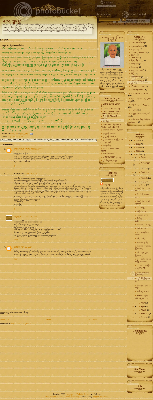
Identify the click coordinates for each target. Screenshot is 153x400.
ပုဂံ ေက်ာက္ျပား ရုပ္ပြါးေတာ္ (143, 247)
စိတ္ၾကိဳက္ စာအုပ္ (137, 60)
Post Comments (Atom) (21, 324)
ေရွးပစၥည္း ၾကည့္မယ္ (140, 104)
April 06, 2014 (26, 247)
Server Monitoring (72, 397)
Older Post (92, 320)
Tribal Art (134, 58)
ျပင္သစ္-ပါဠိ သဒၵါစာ (109, 133)
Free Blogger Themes (54, 397)
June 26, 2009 (31, 217)
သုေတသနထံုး (142, 242)
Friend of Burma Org (111, 109)
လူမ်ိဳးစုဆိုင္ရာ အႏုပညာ (138, 86)
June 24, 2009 (31, 173)
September (145, 172)
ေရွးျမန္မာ (17, 217)
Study (133, 55)
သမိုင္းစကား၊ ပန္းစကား (16, 136)
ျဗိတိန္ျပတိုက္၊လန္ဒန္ (110, 160)
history (17, 247)
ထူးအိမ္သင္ (106, 121)
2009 (138, 155)
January (144, 317)
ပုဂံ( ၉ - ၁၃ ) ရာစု (136, 70)
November (145, 163)
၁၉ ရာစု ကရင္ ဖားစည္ (144, 224)
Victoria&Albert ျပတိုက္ (112, 157)
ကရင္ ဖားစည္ (141, 228)
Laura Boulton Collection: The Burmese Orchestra (111, 112)
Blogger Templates (100, 397)
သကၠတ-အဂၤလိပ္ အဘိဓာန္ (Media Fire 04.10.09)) (110, 125)
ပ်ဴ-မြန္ (132, 73)
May (143, 303)
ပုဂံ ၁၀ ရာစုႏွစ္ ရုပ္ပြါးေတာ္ (142, 273)
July (143, 181)
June (143, 185)
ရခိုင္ (132, 83)
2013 (138, 140)
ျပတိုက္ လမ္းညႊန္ (137, 80)
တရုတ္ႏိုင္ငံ (135, 64)
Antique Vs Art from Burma (109, 150)
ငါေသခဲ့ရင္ (140, 207)
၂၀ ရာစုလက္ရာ (135, 49)
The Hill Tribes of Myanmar (108, 117)
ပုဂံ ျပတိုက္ (107, 146)
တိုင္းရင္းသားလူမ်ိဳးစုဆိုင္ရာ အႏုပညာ (143, 260)
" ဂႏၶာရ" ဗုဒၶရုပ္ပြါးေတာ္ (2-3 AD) (143, 266)
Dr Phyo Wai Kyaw (22, 149)
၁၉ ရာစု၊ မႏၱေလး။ (137, 46)
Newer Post (5, 320)
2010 (138, 151)
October (144, 169)
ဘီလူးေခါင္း (141, 238)
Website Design (82, 394)
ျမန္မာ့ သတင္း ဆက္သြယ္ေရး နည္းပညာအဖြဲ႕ (111, 140)
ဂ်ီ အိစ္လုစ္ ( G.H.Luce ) (139, 220)
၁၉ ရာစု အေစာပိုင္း (137, 43)
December (145, 157)
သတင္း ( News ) (137, 90)
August (144, 178)
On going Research (139, 52)
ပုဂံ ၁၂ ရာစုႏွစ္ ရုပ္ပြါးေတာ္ (142, 253)
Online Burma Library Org (110, 105)
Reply (16, 166)
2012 (138, 144)
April (143, 306)
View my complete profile (110, 206)
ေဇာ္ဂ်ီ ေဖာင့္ (108, 154)
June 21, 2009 (36, 149)
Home (48, 320)
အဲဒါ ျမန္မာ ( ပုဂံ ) (143, 291)
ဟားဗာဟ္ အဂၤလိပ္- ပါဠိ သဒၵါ (113, 130)
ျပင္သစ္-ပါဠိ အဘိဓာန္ (109, 136)
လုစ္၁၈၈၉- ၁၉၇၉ (142, 215)
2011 (138, 147)
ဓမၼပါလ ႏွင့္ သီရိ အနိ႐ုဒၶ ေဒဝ (142, 296)
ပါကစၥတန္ (134, 67)
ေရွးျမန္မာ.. (13, 21)
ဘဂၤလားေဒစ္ (136, 77)
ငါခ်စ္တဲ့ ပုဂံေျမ (141, 211)
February (145, 313)
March (144, 310)
